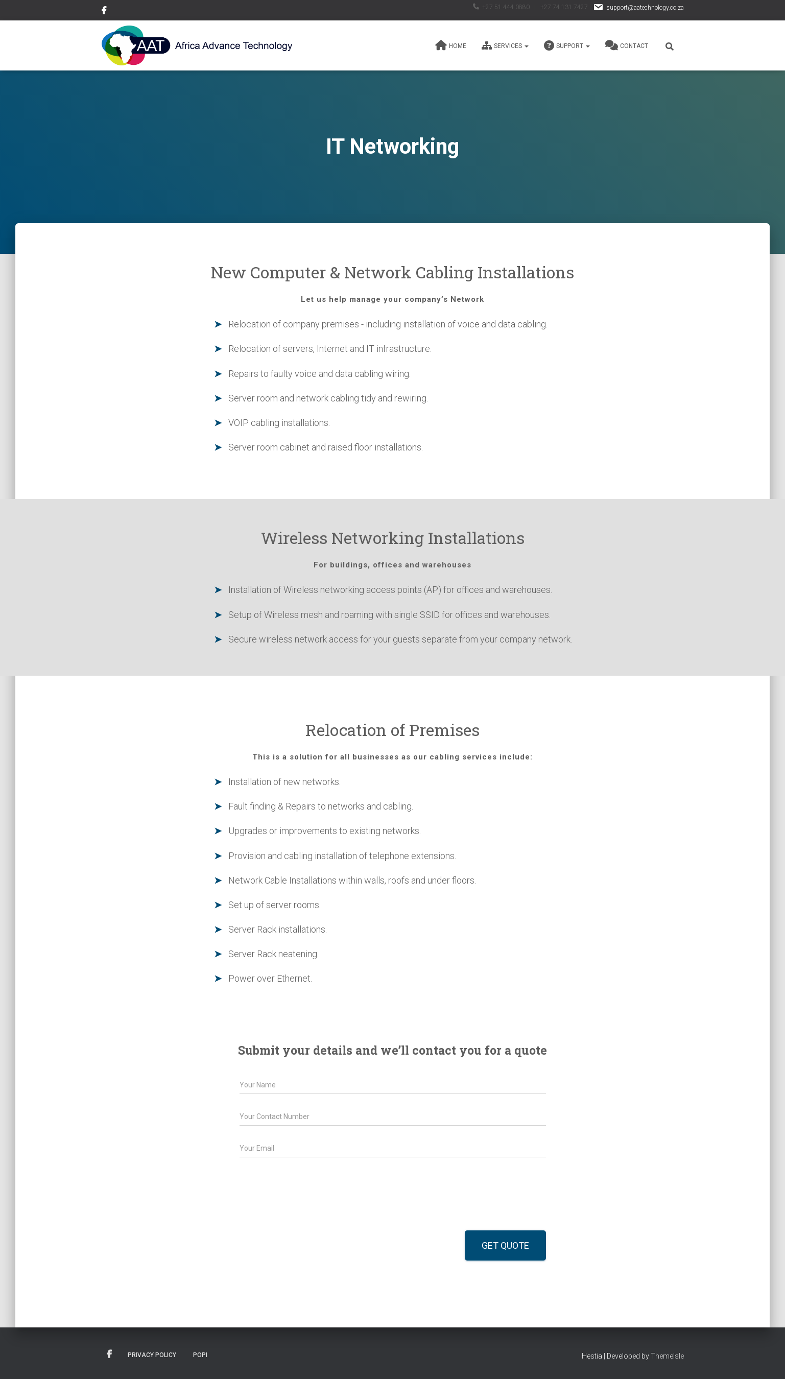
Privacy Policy (152, 1355)
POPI (200, 1355)
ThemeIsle (667, 1356)
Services (505, 45)
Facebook (105, 11)
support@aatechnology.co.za (638, 7)
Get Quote (505, 1245)
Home (450, 45)
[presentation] (317, 1213)
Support (567, 45)
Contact (626, 45)
